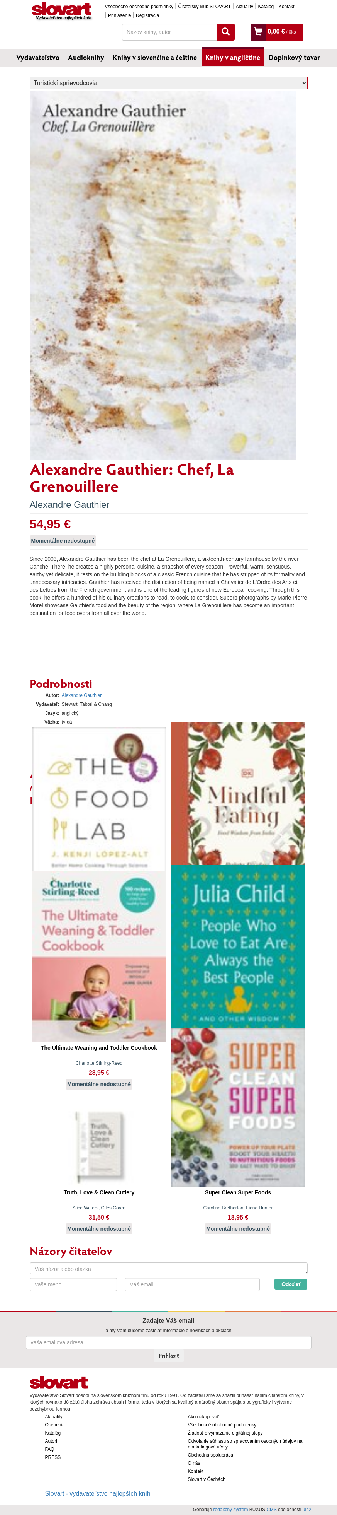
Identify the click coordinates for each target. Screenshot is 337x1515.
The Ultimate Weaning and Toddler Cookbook (99, 1048)
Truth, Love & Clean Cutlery (99, 1192)
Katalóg (266, 6)
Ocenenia (55, 1425)
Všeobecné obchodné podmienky (139, 6)
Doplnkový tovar (294, 57)
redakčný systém (230, 1509)
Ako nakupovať (203, 1416)
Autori (51, 1441)
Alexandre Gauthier (70, 504)
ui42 (307, 1509)
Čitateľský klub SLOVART (204, 6)
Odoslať (290, 1284)
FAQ (49, 1449)
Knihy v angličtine (232, 57)
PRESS (53, 1457)
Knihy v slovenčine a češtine (155, 57)
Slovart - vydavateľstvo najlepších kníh (98, 1493)
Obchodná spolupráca (210, 1455)
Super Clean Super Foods (238, 1192)
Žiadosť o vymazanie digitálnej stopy (225, 1433)
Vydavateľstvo (37, 57)
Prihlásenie (119, 15)
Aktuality (244, 6)
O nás (194, 1463)
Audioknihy (86, 57)
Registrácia (147, 15)
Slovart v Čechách (206, 1479)
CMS (271, 1509)
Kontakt (287, 6)
